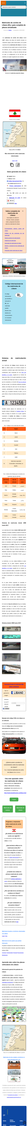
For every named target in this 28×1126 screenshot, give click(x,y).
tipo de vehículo (22, 382)
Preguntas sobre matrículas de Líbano (13, 250)
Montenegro (5, 955)
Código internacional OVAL (15, 181)
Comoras (4, 952)
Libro (21, 1120)
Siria (16, 160)
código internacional (14, 857)
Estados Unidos (20, 411)
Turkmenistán (9, 952)
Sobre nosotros (12, 1120)
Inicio (3, 3)
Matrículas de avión (14, 197)
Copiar (14, 799)
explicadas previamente (7, 982)
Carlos (10, 30)
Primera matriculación (15, 185)
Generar (18, 705)
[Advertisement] (14, 95)
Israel (13, 160)
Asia (15, 203)
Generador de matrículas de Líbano (13, 243)
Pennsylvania (20, 952)
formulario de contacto (13, 1094)
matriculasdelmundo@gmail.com (14, 1097)
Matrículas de (7, 809)
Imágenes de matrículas (10, 240)
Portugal (15, 952)
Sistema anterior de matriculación (12, 238)
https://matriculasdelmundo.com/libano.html (15, 793)
